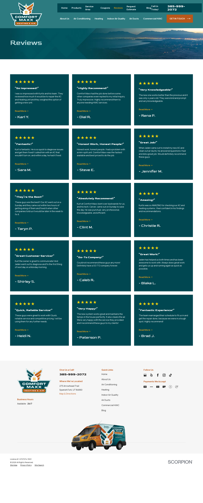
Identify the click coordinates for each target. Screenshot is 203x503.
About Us (106, 379)
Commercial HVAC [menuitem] (152, 18)
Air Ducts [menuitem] (134, 18)
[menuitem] (13, 465)
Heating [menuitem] (99, 18)
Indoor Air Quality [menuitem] (116, 18)
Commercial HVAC (110, 405)
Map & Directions (67, 393)
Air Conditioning (109, 384)
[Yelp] (151, 375)
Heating (105, 389)
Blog (148, 7)
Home (64, 7)
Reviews (118, 7)
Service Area (89, 8)
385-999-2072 (176, 8)
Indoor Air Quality (110, 394)
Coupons (105, 7)
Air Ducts (106, 399)
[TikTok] (170, 375)
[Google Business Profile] (145, 375)
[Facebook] (157, 375)
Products (76, 7)
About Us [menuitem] (64, 18)
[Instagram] (164, 375)
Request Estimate (131, 8)
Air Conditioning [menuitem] (82, 18)
